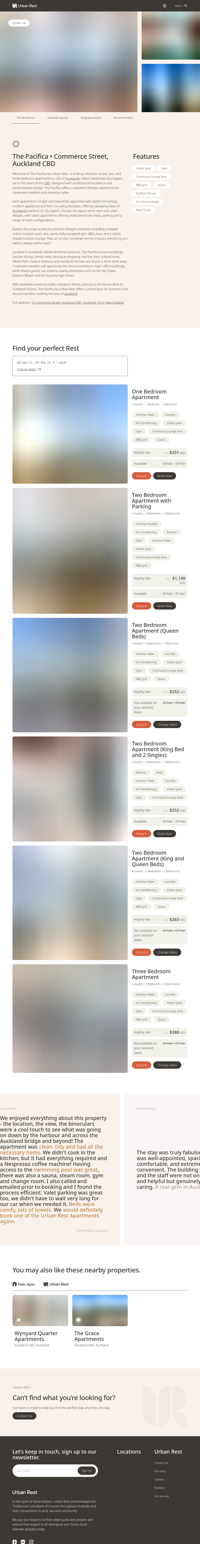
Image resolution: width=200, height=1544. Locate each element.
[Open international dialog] (164, 5)
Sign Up (87, 1471)
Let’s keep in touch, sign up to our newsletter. (54, 1454)
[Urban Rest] (25, 6)
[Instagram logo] (31, 1542)
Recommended (122, 118)
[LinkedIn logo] (23, 1542)
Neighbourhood (91, 118)
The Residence (26, 118)
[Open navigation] (181, 5)
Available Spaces (57, 118)
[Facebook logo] (15, 1542)
